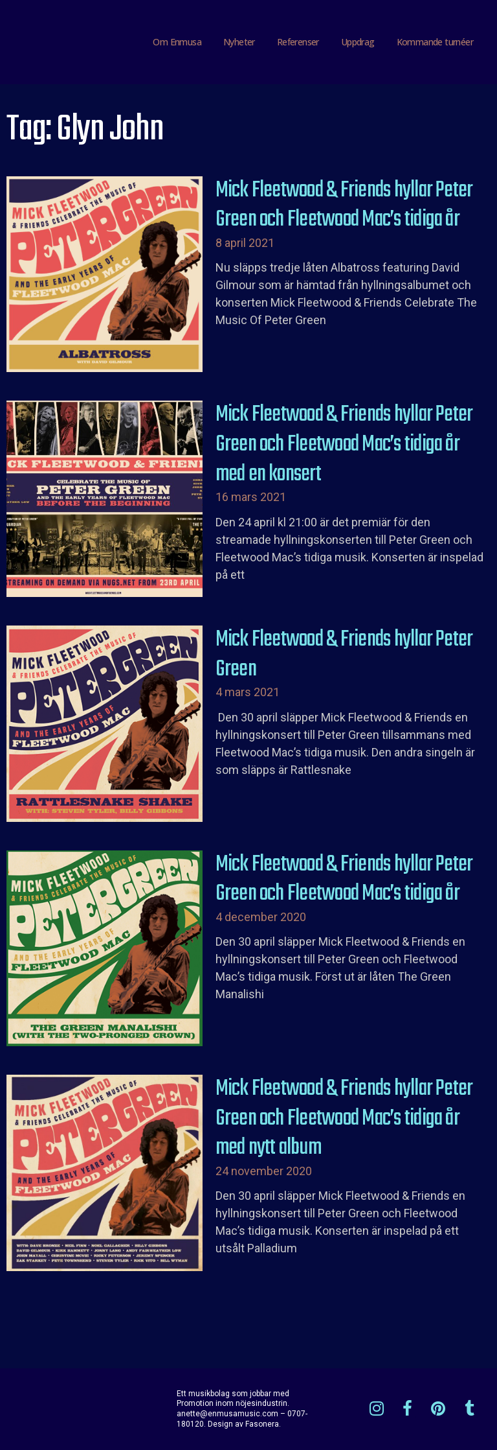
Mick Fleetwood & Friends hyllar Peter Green (344, 654)
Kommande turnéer (435, 42)
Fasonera (262, 1424)
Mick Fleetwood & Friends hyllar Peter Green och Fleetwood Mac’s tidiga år (344, 205)
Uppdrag (358, 42)
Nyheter (239, 42)
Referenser (298, 42)
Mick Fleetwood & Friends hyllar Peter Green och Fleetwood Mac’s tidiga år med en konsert (344, 444)
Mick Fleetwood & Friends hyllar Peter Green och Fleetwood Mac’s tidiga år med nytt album (344, 1118)
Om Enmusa (177, 42)
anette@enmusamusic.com (227, 1413)
